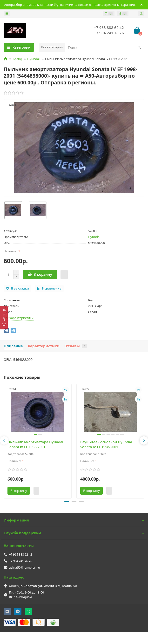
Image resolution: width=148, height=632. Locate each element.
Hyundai (33, 59)
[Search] (104, 47)
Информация (74, 520)
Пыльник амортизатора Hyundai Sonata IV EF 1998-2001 (35, 444)
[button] (66, 501)
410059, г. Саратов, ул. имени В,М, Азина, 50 (43, 586)
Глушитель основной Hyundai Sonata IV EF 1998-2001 (106, 444)
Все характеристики (19, 318)
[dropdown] (7, 13)
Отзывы (75, 346)
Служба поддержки (74, 532)
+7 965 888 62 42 (109, 27)
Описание (13, 346)
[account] (141, 13)
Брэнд (17, 59)
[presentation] (4, 440)
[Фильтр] (4, 317)
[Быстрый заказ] (64, 274)
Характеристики (44, 346)
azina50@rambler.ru (24, 567)
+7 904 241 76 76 (109, 33)
